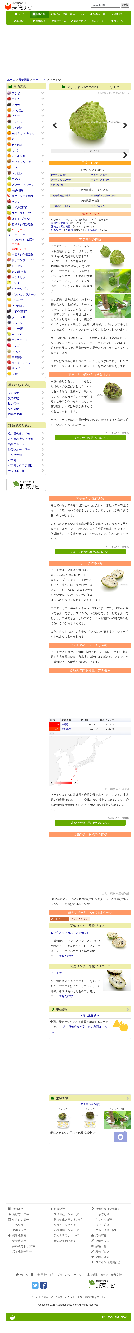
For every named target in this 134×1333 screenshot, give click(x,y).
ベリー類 (17, 328)
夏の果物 (26, 398)
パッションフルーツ (24, 294)
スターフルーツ (21, 213)
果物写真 (39, 21)
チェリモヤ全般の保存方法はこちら (90, 563)
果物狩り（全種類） (105, 1220)
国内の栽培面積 (59, 234)
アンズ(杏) (18, 110)
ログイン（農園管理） (107, 1273)
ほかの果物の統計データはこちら (90, 834)
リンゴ (16, 368)
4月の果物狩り (90, 1027)
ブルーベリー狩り (106, 1241)
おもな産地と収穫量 (61, 207)
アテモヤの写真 (90, 1115)
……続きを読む (63, 967)
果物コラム (58, 21)
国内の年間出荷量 (60, 238)
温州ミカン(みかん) (24, 133)
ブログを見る (98, 218)
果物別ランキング (65, 1236)
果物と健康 (100, 1268)
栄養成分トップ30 (23, 1257)
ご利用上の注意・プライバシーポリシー (58, 1286)
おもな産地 (57, 241)
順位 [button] (52, 731)
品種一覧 (97, 21)
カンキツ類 (18, 156)
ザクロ (16, 201)
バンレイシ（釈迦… (24, 239)
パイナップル (20, 288)
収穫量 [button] (84, 731)
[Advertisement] (67, 51)
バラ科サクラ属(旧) (26, 465)
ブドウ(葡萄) (19, 311)
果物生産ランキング (66, 1225)
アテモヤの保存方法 (61, 191)
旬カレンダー (78, 14)
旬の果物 (17, 1236)
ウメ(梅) (17, 127)
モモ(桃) (17, 357)
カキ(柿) (17, 144)
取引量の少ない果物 (26, 438)
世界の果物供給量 (65, 1252)
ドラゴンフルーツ (23, 260)
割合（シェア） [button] (108, 731)
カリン (16, 150)
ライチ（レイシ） (23, 362)
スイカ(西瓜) (19, 207)
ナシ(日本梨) (19, 271)
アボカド (17, 104)
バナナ (16, 283)
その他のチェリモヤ (61, 218)
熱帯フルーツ (26, 444)
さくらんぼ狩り (105, 1231)
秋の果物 (26, 403)
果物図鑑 (39, 14)
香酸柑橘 (17, 190)
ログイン (117, 21)
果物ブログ (78, 21)
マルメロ (17, 334)
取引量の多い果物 (26, 433)
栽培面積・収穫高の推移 (103, 207)
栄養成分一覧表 (22, 1263)
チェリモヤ (40, 79)
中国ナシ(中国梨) (22, 254)
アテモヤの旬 (57, 196)
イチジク (17, 121)
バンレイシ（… (79, 930)
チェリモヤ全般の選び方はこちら (90, 449)
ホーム (20, 14)
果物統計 (117, 14)
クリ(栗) (17, 173)
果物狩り (20, 21)
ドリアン (17, 265)
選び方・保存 (58, 14)
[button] (51, 745)
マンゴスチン (20, 340)
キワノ (16, 167)
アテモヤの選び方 (100, 187)
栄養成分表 (97, 14)
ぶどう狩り (102, 1236)
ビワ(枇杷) (18, 305)
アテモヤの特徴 (58, 187)
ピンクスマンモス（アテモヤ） (70, 944)
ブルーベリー (20, 317)
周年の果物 (26, 414)
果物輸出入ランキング (68, 1231)
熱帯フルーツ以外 (26, 449)
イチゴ (16, 116)
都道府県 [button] (66, 731)
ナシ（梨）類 (26, 470)
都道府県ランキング (66, 1241)
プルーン (17, 323)
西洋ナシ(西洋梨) (22, 224)
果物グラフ (19, 1241)
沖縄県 (69, 241)
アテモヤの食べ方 (100, 191)
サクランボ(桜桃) (22, 196)
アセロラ (17, 99)
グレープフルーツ (23, 184)
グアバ (16, 179)
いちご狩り (102, 1225)
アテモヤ (17, 244)
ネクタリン (18, 277)
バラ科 (26, 460)
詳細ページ (19, 248)
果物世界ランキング (66, 1247)
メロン (16, 351)
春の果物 (26, 392)
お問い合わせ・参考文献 (104, 1286)
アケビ (16, 93)
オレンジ (17, 139)
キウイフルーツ (21, 161)
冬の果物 (26, 408)
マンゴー (17, 345)
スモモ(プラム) (21, 218)
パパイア (17, 300)
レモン (16, 374)
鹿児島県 (92, 241)
